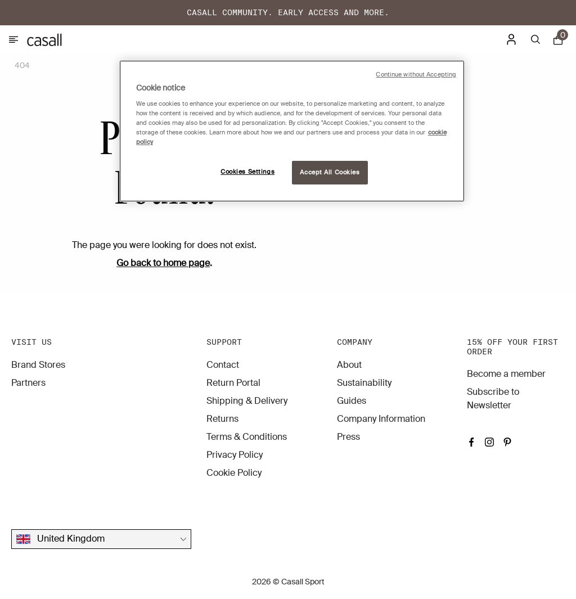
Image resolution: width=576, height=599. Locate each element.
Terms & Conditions (246, 437)
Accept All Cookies (329, 172)
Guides (351, 401)
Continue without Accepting (416, 74)
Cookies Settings (247, 172)
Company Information (381, 419)
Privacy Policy (234, 455)
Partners (28, 383)
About (349, 365)
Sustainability (364, 383)
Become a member (506, 374)
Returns (222, 419)
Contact (222, 365)
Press (348, 437)
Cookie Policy (234, 473)
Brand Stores (38, 365)
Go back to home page (163, 263)
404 (22, 65)
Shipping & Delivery (246, 401)
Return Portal (233, 383)
